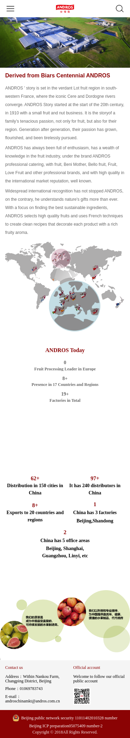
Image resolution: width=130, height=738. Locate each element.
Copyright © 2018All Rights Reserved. (64, 732)
